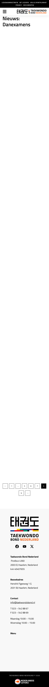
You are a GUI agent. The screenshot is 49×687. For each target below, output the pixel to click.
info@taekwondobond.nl (22, 602)
